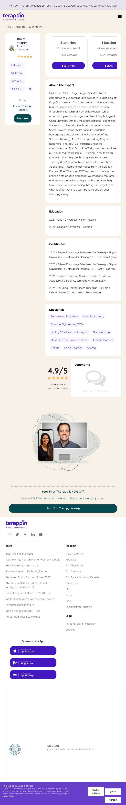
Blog (68, 600)
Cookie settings (96, 792)
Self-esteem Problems (17, 65)
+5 (30, 88)
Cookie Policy (8, 796)
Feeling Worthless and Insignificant (17, 88)
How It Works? (74, 553)
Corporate (71, 583)
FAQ (67, 589)
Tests (68, 595)
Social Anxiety (101, 332)
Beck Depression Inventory (22, 565)
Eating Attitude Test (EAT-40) (23, 610)
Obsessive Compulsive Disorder (70, 340)
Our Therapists (74, 565)
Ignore (112, 791)
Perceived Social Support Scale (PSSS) (29, 577)
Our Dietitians (73, 571)
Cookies (70, 629)
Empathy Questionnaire (20, 604)
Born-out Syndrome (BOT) (17, 80)
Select (109, 65)
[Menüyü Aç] (119, 16)
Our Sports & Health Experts (82, 577)
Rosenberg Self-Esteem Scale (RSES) (28, 593)
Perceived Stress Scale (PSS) (23, 616)
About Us (70, 559)
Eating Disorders (103, 340)
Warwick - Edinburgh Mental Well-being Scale (33, 559)
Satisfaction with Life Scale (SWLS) (26, 571)
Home (8, 26)
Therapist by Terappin (78, 606)
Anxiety (91, 347)
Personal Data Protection (80, 623)
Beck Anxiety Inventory (19, 553)
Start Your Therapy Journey (63, 508)
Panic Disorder (73, 347)
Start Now (23, 118)
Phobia (55, 347)
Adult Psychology (17, 73)
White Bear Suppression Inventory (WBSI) (30, 599)
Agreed (113, 799)
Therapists (20, 26)
